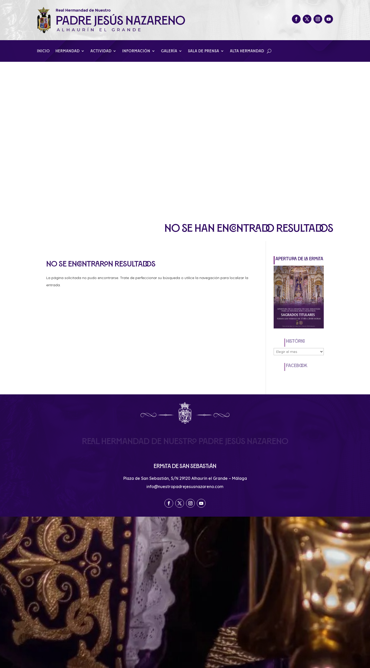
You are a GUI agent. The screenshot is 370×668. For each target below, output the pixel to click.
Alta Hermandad (247, 51)
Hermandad (67, 51)
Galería (169, 51)
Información (136, 51)
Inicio (43, 51)
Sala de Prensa (203, 51)
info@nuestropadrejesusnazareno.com (185, 486)
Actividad (101, 51)
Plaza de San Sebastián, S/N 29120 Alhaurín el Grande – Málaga (185, 478)
